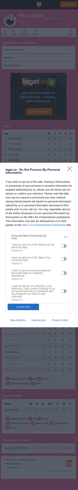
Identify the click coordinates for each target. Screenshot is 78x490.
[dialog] (39, 245)
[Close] (70, 170)
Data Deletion (18, 320)
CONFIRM (23, 307)
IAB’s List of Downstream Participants (44, 224)
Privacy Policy (60, 320)
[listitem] (39, 237)
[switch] (64, 246)
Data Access (39, 320)
